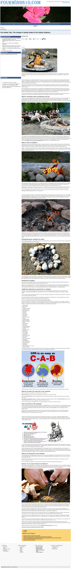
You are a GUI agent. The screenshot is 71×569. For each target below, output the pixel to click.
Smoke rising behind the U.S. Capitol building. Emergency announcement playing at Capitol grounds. (42, 537)
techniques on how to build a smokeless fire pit (34, 140)
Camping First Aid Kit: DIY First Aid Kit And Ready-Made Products (38, 300)
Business (50, 24)
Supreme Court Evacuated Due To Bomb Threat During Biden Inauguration (37, 536)
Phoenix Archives (7, 24)
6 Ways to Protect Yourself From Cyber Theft (31, 535)
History (31, 24)
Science (54, 24)
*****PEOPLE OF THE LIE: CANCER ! (9, 82)
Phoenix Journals (39, 547)
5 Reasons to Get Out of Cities (29, 539)
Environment (44, 24)
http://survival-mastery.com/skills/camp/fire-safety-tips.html (33, 527)
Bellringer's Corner (15, 24)
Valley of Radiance (39, 552)
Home (2, 24)
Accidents (25, 530)
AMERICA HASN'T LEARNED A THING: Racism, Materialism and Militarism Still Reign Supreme (11, 46)
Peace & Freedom (39, 546)
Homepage (5, 546)
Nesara (21, 24)
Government (26, 24)
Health (35, 24)
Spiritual (39, 24)
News (4, 547)
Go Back (25, 531)
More (58, 24)
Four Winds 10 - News (14, 2)
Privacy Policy (55, 548)
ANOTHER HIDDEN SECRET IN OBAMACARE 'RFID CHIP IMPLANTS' (11, 87)
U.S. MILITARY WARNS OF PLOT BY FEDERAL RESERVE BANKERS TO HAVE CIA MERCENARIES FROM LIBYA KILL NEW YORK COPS (11, 40)
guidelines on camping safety (46, 525)
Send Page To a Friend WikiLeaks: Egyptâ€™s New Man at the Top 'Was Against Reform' (11, 84)
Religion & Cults (39, 548)
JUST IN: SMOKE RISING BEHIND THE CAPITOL (33, 538)
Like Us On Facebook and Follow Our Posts (8, 54)
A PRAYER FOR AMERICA (7, 50)
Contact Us (54, 547)
